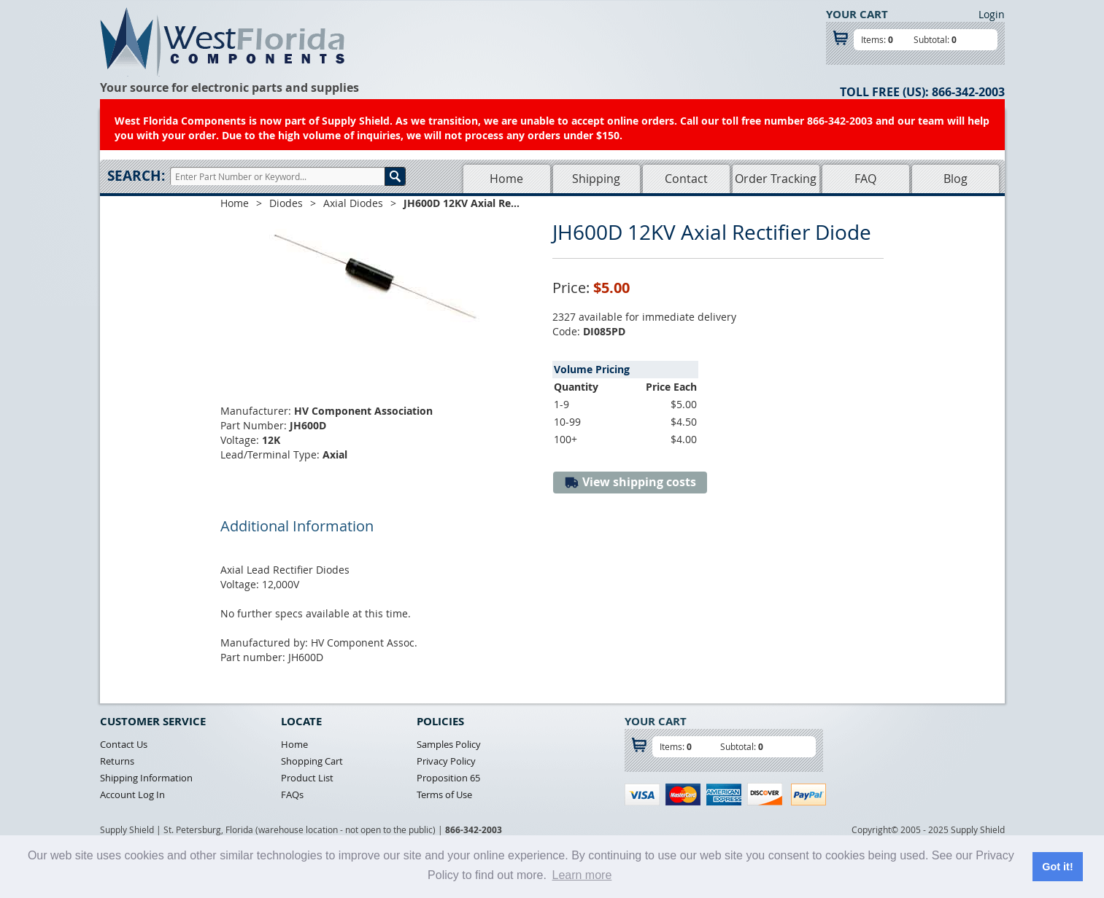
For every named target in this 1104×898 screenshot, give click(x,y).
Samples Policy (449, 744)
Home (506, 179)
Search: (136, 175)
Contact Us (123, 744)
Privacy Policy (446, 761)
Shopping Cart (312, 761)
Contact (686, 179)
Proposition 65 (448, 777)
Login (991, 14)
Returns (117, 761)
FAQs (292, 794)
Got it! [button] (1057, 866)
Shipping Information (146, 777)
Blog (955, 179)
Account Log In (132, 794)
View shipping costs (630, 482)
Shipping (596, 179)
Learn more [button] (581, 875)
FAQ (865, 179)
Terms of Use (444, 794)
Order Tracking (776, 179)
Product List (307, 777)
